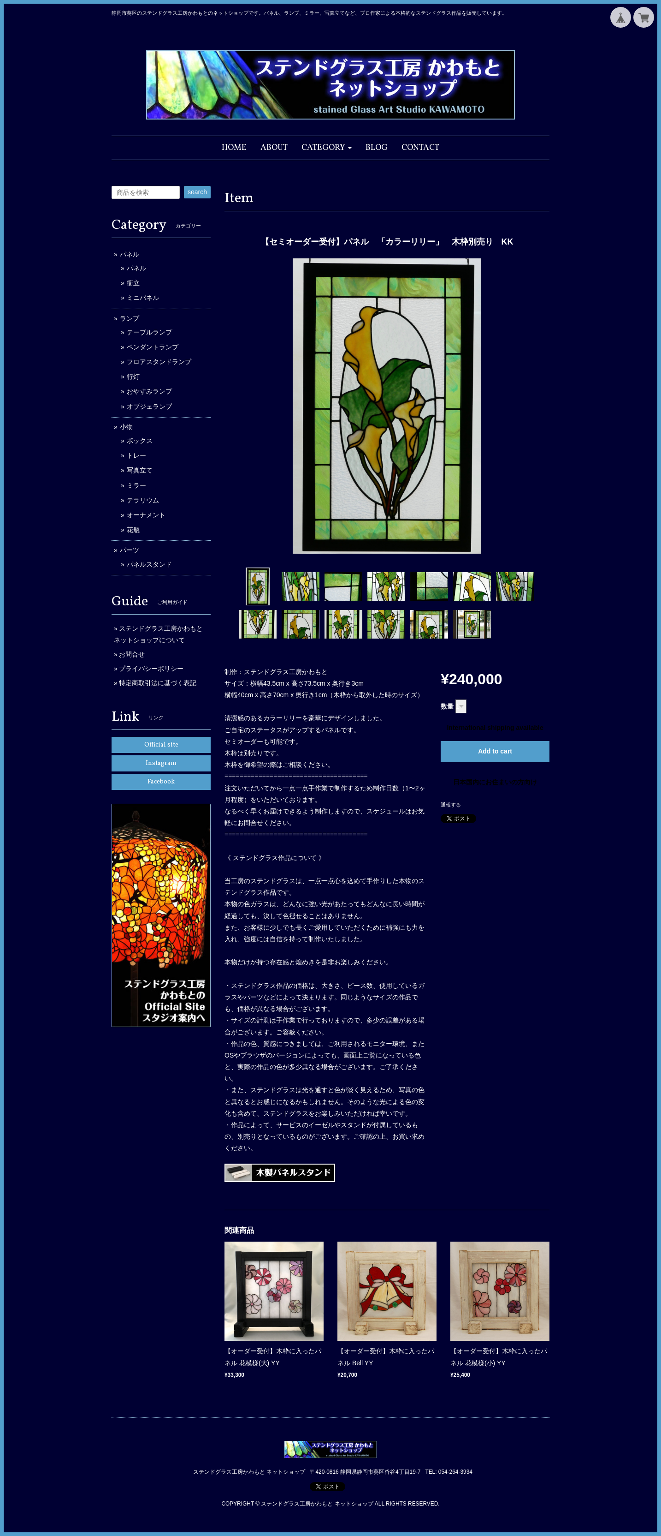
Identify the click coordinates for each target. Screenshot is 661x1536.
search (197, 192)
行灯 (133, 376)
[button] (327, 148)
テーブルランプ (149, 332)
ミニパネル (143, 297)
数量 (447, 706)
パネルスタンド (149, 564)
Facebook (161, 781)
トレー (136, 455)
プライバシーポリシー (151, 668)
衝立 (133, 283)
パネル (129, 254)
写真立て (140, 470)
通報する (451, 804)
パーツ (129, 550)
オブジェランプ (149, 406)
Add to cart (495, 751)
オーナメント (146, 515)
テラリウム (143, 500)
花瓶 (133, 529)
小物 (126, 426)
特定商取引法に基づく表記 (157, 683)
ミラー (136, 485)
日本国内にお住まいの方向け (495, 782)
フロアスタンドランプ (159, 361)
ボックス (140, 440)
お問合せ (132, 654)
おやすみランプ (149, 391)
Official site (161, 745)
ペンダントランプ (152, 347)
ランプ (129, 318)
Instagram (161, 763)
